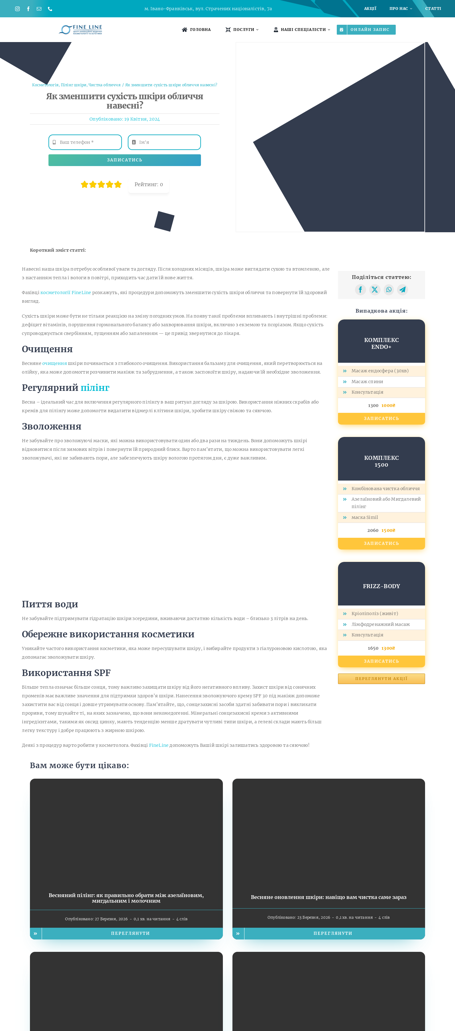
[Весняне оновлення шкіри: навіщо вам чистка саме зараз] (328, 783)
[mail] (39, 8)
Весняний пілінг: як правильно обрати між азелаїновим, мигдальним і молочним (126, 898)
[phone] (50, 8)
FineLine (159, 745)
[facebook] (28, 8)
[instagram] (17, 8)
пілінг (95, 387)
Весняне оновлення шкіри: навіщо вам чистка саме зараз (329, 897)
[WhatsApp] (388, 290)
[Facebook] (360, 290)
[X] (375, 290)
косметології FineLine (65, 292)
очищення (54, 363)
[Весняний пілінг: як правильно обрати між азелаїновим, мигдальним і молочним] (126, 783)
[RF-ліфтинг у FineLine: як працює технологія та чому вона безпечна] (328, 956)
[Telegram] (402, 290)
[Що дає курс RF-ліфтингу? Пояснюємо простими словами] (126, 956)
